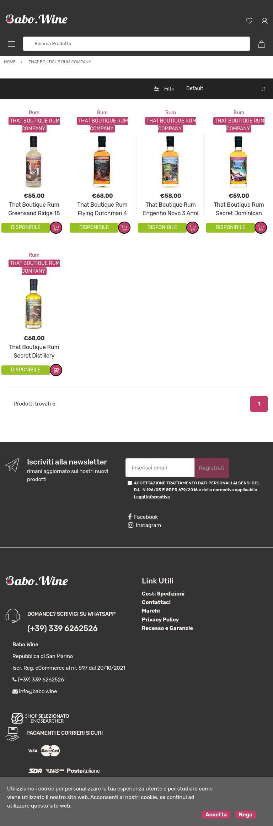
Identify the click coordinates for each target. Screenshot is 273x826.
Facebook (143, 517)
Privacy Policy (160, 619)
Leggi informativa (152, 496)
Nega (245, 814)
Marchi (151, 611)
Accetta (216, 814)
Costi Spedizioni (163, 594)
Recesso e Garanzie (167, 628)
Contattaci (156, 602)
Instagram (144, 525)
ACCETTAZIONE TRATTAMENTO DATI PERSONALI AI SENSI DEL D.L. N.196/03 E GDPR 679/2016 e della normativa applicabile (196, 489)
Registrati (211, 467)
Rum (34, 113)
